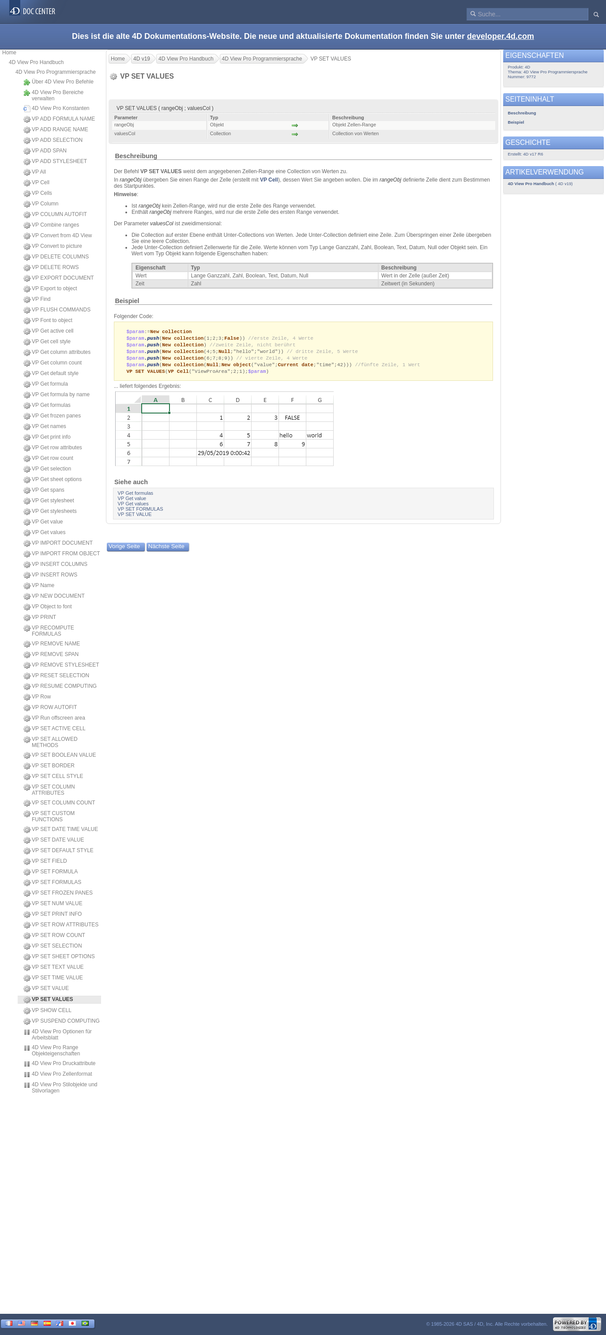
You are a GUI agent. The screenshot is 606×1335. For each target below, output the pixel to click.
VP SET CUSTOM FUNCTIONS (49, 816)
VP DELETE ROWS (51, 267)
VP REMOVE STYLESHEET (61, 665)
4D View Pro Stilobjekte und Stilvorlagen (60, 1087)
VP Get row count (48, 458)
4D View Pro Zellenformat (57, 1074)
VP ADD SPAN (45, 151)
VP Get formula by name (56, 394)
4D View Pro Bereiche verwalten (53, 95)
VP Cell (36, 182)
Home (9, 52)
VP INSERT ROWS (50, 575)
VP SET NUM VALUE (53, 903)
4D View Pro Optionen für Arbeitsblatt (57, 1034)
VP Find (36, 299)
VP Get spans (43, 490)
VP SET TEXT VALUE (53, 967)
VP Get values (44, 532)
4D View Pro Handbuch (36, 62)
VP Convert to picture (52, 246)
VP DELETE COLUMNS (56, 257)
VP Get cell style (47, 341)
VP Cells (37, 193)
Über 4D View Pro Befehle (58, 82)
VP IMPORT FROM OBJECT (61, 554)
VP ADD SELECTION (53, 140)
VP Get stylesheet (48, 500)
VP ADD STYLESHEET (55, 161)
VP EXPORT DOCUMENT (58, 278)
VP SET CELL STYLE (53, 776)
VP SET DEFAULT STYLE (58, 850)
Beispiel (127, 300)
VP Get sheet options (52, 479)
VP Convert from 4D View (57, 235)
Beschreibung (136, 155)
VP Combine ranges (51, 225)
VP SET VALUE (46, 988)
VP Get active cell (48, 331)
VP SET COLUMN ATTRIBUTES (49, 790)
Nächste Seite (166, 549)
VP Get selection (47, 469)
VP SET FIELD (45, 861)
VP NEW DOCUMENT (54, 596)
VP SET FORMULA (50, 872)
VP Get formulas (47, 405)
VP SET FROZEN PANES (58, 893)
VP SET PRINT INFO (52, 914)
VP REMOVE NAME (51, 644)
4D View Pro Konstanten (56, 108)
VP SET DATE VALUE (53, 840)
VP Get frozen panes (52, 416)
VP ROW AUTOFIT (50, 707)
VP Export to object (50, 288)
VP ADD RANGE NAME (55, 129)
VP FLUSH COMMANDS (56, 310)
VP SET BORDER (49, 766)
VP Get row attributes (52, 447)
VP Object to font (47, 607)
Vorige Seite (124, 549)
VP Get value (43, 522)
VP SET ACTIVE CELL (54, 728)
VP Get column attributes (56, 352)
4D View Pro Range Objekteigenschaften (51, 1050)
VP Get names (44, 426)
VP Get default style (51, 373)
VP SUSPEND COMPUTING (61, 1021)
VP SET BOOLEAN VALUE (59, 755)
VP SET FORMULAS (52, 882)
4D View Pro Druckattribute (59, 1063)
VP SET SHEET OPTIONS (59, 956)
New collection (171, 331)
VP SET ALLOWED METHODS (50, 742)
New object (236, 367)
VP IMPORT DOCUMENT (58, 543)
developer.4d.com (500, 36)
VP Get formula (45, 384)
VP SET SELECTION (52, 946)
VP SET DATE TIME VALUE (60, 829)
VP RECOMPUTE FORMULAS (48, 631)
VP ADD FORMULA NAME (59, 119)
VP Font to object (47, 320)
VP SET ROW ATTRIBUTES (60, 925)
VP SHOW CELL (47, 1010)
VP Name (38, 585)
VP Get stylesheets (50, 511)
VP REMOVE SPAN (51, 654)
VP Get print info (47, 437)
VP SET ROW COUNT (54, 935)
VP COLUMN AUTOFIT (55, 214)
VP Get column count (52, 363)
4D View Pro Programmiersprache (55, 72)
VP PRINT (39, 617)
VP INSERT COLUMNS (55, 564)
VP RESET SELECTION (56, 675)
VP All (34, 172)
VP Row (37, 697)
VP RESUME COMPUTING (60, 686)
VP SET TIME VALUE (53, 978)
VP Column (40, 204)
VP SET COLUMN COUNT (59, 803)
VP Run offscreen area (54, 718)
